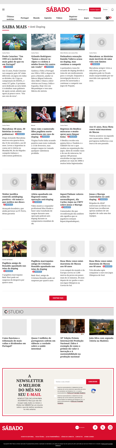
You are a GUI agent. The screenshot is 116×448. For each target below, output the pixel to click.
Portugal (25, 18)
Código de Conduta (67, 436)
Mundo (36, 18)
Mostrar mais (58, 298)
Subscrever (92, 382)
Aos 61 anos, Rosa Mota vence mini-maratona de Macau (101, 129)
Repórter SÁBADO (73, 18)
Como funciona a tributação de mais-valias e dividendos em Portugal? (14, 342)
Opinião (48, 18)
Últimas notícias (10, 18)
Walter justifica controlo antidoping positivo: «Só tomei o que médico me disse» (13, 198)
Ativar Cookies (89, 436)
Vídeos (59, 18)
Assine (95, 9)
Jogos (86, 18)
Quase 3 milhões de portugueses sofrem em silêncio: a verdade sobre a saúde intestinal (43, 343)
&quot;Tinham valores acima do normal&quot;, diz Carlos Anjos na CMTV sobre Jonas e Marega (71, 199)
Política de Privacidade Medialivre (76, 393)
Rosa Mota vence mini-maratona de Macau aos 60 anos (71, 264)
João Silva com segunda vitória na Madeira (101, 339)
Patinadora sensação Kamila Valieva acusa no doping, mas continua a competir (71, 60)
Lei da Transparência (52, 436)
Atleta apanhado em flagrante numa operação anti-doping (42, 197)
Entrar (105, 9)
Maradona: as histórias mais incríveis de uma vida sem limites (101, 59)
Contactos (79, 436)
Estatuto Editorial (27, 436)
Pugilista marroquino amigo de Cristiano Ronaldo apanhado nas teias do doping (43, 265)
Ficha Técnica (39, 436)
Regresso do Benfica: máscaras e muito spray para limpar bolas (70, 132)
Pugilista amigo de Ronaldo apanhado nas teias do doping (14, 266)
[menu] (3, 9)
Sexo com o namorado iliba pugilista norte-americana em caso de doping (42, 132)
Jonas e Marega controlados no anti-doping (99, 197)
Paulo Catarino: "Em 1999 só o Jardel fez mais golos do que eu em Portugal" (13, 60)
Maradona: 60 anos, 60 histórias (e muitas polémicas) (13, 131)
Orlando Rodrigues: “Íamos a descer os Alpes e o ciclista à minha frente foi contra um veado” (43, 61)
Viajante (97, 18)
